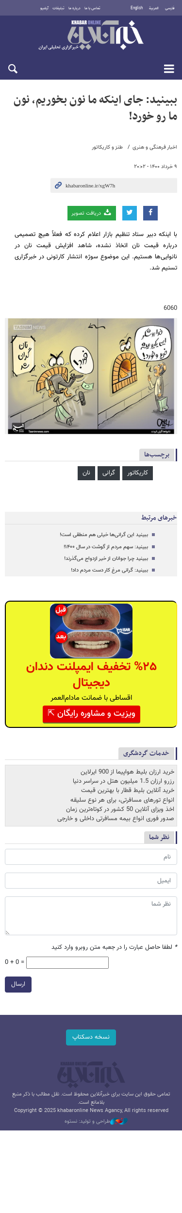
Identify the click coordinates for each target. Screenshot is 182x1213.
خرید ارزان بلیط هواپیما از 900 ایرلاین (127, 772)
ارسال (18, 984)
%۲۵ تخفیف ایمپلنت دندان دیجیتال (91, 674)
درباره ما (74, 8)
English (137, 8)
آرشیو (44, 8)
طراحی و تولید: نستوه (96, 1122)
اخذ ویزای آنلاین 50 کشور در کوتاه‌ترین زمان (120, 809)
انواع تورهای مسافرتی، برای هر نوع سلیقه (122, 800)
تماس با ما (92, 8)
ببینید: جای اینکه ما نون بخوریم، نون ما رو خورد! (95, 108)
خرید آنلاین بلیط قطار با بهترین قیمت (127, 790)
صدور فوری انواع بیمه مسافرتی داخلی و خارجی (115, 819)
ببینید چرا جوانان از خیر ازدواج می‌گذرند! (106, 559)
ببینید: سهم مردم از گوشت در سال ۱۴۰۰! (106, 547)
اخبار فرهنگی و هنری (154, 147)
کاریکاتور (137, 473)
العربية (154, 8)
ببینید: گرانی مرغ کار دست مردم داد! (109, 570)
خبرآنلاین (91, 36)
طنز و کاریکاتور (107, 147)
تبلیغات (58, 8)
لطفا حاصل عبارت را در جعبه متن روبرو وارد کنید (114, 947)
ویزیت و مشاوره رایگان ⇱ (91, 714)
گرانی (108, 473)
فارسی (170, 8)
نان (86, 473)
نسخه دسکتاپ (91, 1037)
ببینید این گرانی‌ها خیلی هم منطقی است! (104, 535)
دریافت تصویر (91, 213)
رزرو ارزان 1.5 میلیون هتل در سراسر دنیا (123, 781)
